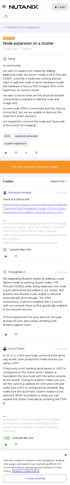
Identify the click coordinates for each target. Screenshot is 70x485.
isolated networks (26, 136)
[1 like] (17, 250)
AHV (7, 136)
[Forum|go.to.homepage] (23, 7)
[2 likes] (18, 438)
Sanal (11, 58)
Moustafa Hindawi (19, 192)
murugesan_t (16, 272)
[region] (35, 467)
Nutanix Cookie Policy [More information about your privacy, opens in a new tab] (26, 471)
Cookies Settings (35, 478)
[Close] (66, 455)
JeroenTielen (16, 348)
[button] (4, 7)
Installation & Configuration (22, 27)
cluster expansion (16, 143)
